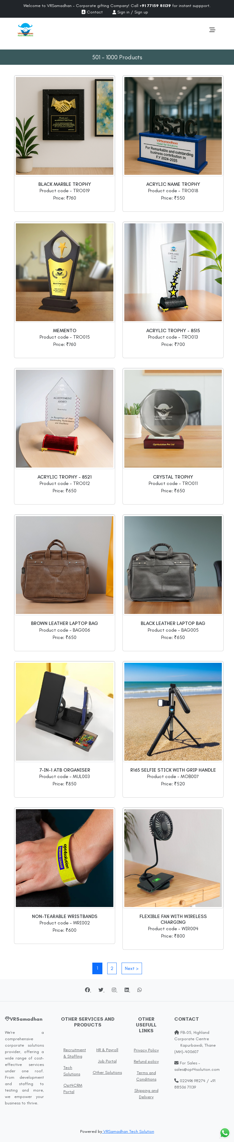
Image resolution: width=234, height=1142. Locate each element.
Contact (92, 12)
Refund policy (146, 1061)
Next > (132, 968)
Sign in (123, 12)
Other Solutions (107, 1072)
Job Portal (107, 1061)
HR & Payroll (107, 1049)
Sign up (141, 12)
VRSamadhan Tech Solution (128, 1131)
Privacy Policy (146, 1050)
